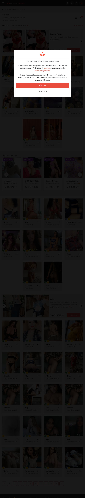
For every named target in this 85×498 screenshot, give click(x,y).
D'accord (42, 85)
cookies (47, 68)
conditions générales (42, 71)
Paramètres (42, 91)
